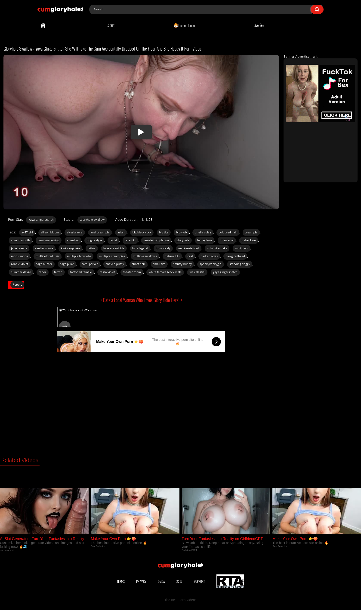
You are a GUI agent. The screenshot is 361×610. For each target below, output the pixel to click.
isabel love (248, 240)
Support (199, 581)
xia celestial (197, 272)
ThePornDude (184, 25)
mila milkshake (217, 248)
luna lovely (163, 248)
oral (190, 256)
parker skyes (209, 256)
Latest (110, 25)
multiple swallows (145, 256)
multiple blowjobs (79, 256)
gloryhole (183, 240)
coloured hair (228, 232)
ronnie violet (19, 264)
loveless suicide (113, 248)
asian (121, 232)
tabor (42, 272)
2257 (179, 581)
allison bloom (50, 232)
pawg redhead (235, 256)
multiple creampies (112, 256)
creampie (251, 232)
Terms (121, 581)
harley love (204, 240)
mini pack (241, 248)
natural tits (172, 256)
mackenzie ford (188, 248)
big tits (163, 232)
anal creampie (100, 232)
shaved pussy (115, 264)
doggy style (94, 240)
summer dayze (21, 272)
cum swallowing (48, 240)
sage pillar (67, 264)
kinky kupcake (70, 248)
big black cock (141, 232)
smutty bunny (182, 264)
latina (92, 248)
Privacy (141, 581)
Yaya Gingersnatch (41, 220)
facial (113, 240)
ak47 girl (27, 232)
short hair (138, 264)
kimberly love (44, 248)
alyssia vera (75, 232)
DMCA (161, 581)
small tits (159, 264)
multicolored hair (47, 256)
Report (17, 285)
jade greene (19, 248)
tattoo (58, 272)
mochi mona (19, 256)
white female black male (165, 272)
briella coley (203, 232)
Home (43, 25)
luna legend (140, 248)
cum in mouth (20, 240)
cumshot (73, 240)
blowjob (181, 232)
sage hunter (44, 264)
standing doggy (239, 264)
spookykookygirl (211, 264)
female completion (156, 240)
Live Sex (259, 25)
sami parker (90, 264)
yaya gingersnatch (225, 272)
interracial (227, 240)
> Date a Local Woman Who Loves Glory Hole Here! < (141, 299)
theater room (132, 272)
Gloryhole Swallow (92, 220)
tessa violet (107, 272)
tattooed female (81, 272)
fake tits (130, 240)
